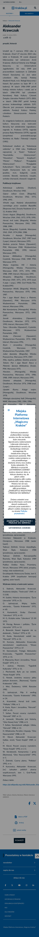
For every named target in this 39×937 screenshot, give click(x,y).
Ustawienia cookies (19, 528)
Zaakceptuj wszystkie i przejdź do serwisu (19, 522)
